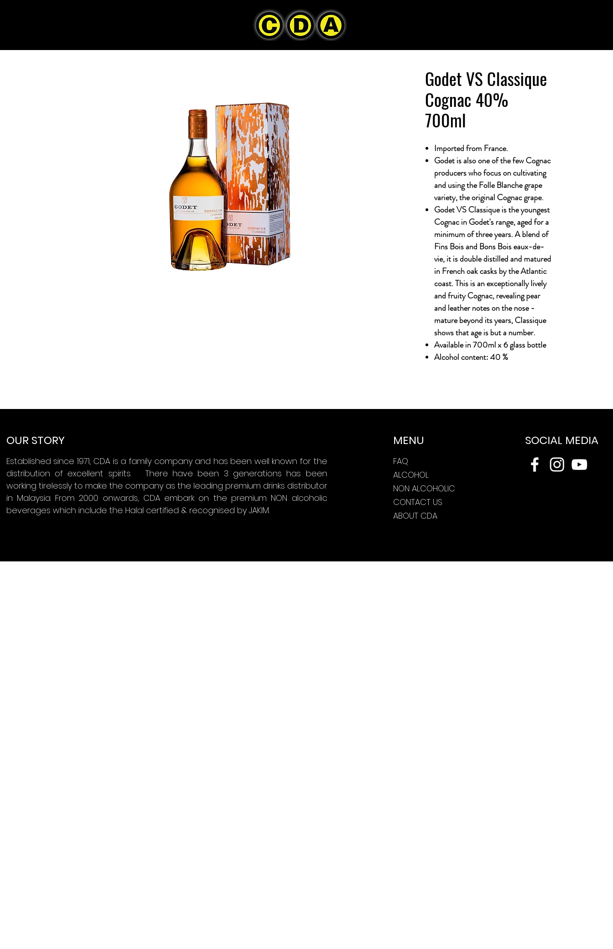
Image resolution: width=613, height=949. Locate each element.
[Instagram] (557, 464)
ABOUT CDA (415, 515)
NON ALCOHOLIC (424, 488)
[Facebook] (534, 464)
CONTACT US (417, 502)
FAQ (400, 461)
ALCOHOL (411, 474)
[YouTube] (579, 464)
